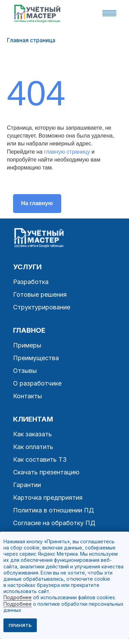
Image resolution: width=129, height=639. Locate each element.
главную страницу (67, 152)
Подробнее (17, 597)
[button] (109, 13)
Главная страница (31, 40)
